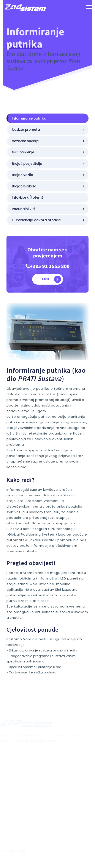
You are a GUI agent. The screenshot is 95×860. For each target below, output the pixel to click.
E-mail (50, 279)
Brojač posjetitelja (48, 163)
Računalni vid (48, 209)
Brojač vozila (48, 175)
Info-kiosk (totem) (27, 197)
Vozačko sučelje (48, 141)
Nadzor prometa (48, 129)
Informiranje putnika (29, 118)
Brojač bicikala (48, 186)
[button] (89, 7)
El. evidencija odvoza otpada (48, 220)
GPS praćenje (48, 152)
